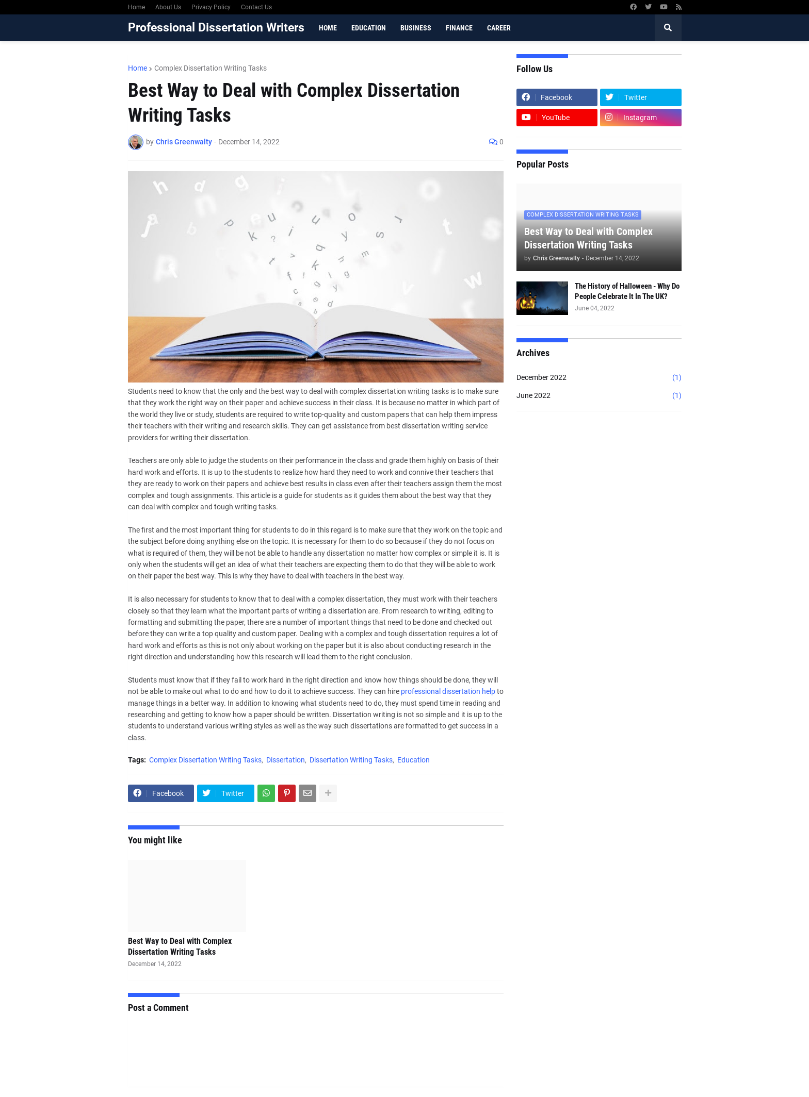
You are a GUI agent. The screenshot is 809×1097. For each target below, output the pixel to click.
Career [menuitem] (499, 28)
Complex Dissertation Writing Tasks (210, 68)
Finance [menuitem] (459, 28)
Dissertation (285, 759)
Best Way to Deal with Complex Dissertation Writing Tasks (180, 946)
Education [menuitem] (368, 28)
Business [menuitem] (415, 28)
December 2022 (599, 378)
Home (136, 7)
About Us (168, 7)
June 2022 (599, 396)
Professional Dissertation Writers (216, 28)
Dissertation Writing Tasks (351, 759)
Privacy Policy (211, 7)
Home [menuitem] (328, 28)
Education (413, 759)
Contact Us (256, 7)
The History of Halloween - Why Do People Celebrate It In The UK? (627, 291)
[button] (668, 27)
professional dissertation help (448, 691)
